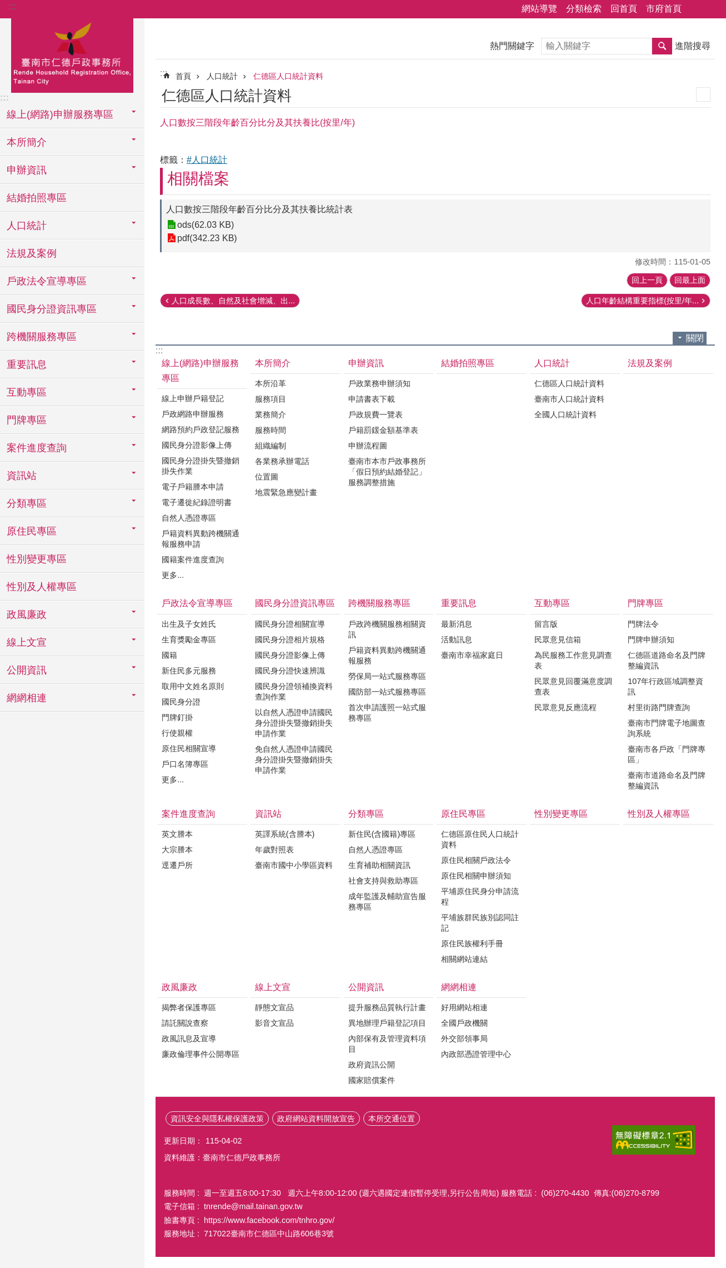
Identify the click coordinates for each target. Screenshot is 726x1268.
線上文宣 (273, 987)
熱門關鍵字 (512, 46)
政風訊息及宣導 (189, 1038)
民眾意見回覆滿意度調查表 (573, 686)
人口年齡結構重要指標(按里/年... (642, 300)
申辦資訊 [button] (27, 170)
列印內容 (703, 94)
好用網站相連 (464, 1007)
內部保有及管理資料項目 (387, 1044)
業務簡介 (270, 414)
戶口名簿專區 (185, 764)
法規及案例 (32, 253)
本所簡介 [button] (27, 142)
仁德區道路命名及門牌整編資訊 (666, 660)
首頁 (183, 76)
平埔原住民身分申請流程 (480, 896)
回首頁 (623, 8)
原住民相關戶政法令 (476, 860)
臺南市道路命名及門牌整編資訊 (666, 780)
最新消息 (456, 624)
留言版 (546, 624)
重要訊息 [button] (27, 364)
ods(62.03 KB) (205, 224)
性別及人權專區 (42, 586)
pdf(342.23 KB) (207, 238)
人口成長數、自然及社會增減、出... (233, 300)
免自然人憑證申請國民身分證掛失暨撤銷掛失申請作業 (294, 760)
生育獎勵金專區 (189, 639)
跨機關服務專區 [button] (42, 336)
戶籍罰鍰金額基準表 (383, 430)
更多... (173, 575)
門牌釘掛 (177, 717)
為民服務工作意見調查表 (573, 660)
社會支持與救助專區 (383, 880)
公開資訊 (366, 987)
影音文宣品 (274, 1023)
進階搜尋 (692, 46)
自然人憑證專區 (189, 517)
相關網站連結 (464, 959)
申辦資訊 (366, 363)
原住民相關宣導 (189, 748)
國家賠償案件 (371, 1080)
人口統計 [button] (27, 225)
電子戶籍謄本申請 (193, 486)
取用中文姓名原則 (193, 686)
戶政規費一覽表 (375, 414)
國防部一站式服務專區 (387, 691)
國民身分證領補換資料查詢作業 (294, 691)
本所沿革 (270, 383)
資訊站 (268, 813)
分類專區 (366, 813)
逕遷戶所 (177, 865)
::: (12, 6)
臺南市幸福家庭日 (472, 655)
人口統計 (222, 76)
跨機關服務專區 (379, 603)
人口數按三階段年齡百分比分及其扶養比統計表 (259, 209)
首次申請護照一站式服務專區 (387, 712)
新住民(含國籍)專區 (382, 834)
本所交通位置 (391, 1118)
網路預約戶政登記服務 (200, 429)
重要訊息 (459, 603)
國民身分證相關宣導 (290, 624)
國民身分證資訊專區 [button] (52, 308)
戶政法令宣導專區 (197, 603)
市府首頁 (664, 8)
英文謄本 (177, 834)
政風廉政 (179, 987)
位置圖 (266, 476)
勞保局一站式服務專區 (387, 676)
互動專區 (552, 603)
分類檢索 (584, 8)
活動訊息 (456, 639)
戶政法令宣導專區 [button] (47, 281)
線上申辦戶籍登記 (193, 398)
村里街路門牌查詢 (659, 707)
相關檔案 (198, 178)
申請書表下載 (371, 399)
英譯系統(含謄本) (285, 834)
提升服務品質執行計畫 (387, 1007)
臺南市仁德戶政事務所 (72, 54)
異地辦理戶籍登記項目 (387, 1023)
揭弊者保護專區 (189, 1007)
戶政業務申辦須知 (379, 383)
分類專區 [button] (27, 503)
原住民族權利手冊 (472, 943)
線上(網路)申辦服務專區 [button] (60, 114)
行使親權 (177, 732)
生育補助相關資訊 (379, 865)
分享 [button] (695, 9)
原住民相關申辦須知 (476, 875)
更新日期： (183, 1140)
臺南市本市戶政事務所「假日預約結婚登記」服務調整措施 (387, 472)
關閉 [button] (695, 338)
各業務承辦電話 (282, 461)
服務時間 (270, 430)
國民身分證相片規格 (290, 639)
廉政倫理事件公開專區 (200, 1054)
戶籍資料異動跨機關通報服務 (387, 655)
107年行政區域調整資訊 (665, 686)
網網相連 (459, 987)
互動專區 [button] (27, 392)
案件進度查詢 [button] (37, 447)
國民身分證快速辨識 (290, 670)
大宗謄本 (177, 849)
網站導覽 (539, 8)
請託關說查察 (185, 1023)
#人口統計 (207, 159)
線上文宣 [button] (27, 642)
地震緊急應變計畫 (286, 492)
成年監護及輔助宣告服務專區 (387, 901)
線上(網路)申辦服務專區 (200, 370)
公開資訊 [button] (27, 670)
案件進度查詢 (188, 813)
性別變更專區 (37, 559)
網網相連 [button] (27, 697)
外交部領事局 (464, 1038)
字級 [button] (711, 9)
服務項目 (270, 399)
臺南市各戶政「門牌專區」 (666, 754)
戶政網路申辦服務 (193, 414)
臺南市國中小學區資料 (294, 865)
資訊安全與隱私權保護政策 (217, 1118)
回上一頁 (647, 280)
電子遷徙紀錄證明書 (197, 502)
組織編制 (270, 445)
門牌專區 (645, 603)
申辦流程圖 (367, 445)
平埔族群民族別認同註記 (480, 922)
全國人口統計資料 (565, 414)
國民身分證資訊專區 (295, 603)
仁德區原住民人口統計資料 (480, 839)
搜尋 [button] (662, 46)
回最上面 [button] (689, 280)
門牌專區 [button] (27, 420)
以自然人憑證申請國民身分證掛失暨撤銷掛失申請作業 (294, 723)
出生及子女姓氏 (189, 624)
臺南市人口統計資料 (569, 399)
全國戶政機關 (464, 1023)
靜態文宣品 (274, 1007)
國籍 (169, 655)
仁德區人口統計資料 (288, 76)
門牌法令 (643, 624)
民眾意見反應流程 (565, 707)
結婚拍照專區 (37, 197)
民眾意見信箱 (557, 639)
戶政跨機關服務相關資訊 (387, 629)
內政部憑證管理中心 (476, 1054)
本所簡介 (273, 363)
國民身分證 (181, 701)
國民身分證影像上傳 (197, 445)
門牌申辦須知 (651, 639)
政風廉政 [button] (27, 614)
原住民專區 (463, 813)
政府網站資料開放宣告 (316, 1118)
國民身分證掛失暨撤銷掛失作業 (200, 466)
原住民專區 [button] (32, 531)
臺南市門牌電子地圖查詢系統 (666, 728)
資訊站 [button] (22, 475)
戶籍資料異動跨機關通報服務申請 (200, 538)
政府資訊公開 (371, 1064)
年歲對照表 (274, 849)
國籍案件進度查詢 (193, 559)
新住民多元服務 (189, 670)
